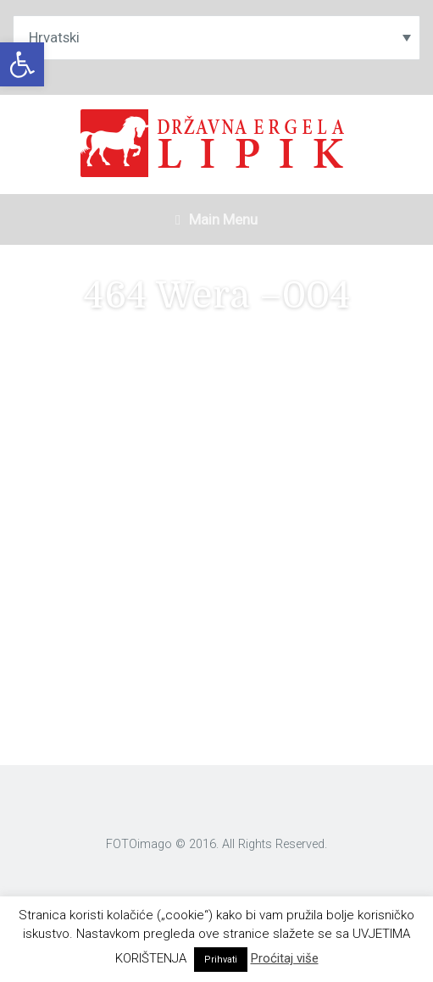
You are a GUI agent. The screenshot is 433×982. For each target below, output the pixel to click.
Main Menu (216, 219)
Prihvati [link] (220, 959)
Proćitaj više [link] (285, 958)
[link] (22, 64)
